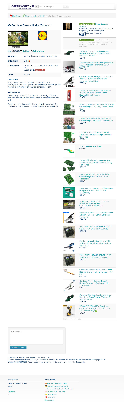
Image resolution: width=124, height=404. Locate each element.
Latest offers (12, 392)
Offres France (50, 397)
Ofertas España (51, 394)
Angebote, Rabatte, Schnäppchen (56, 386)
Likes (9, 389)
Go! (66, 7)
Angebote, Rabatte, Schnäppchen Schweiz (59, 389)
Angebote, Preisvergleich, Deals (56, 383)
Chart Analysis (49, 400)
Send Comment (18, 347)
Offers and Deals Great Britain (55, 392)
